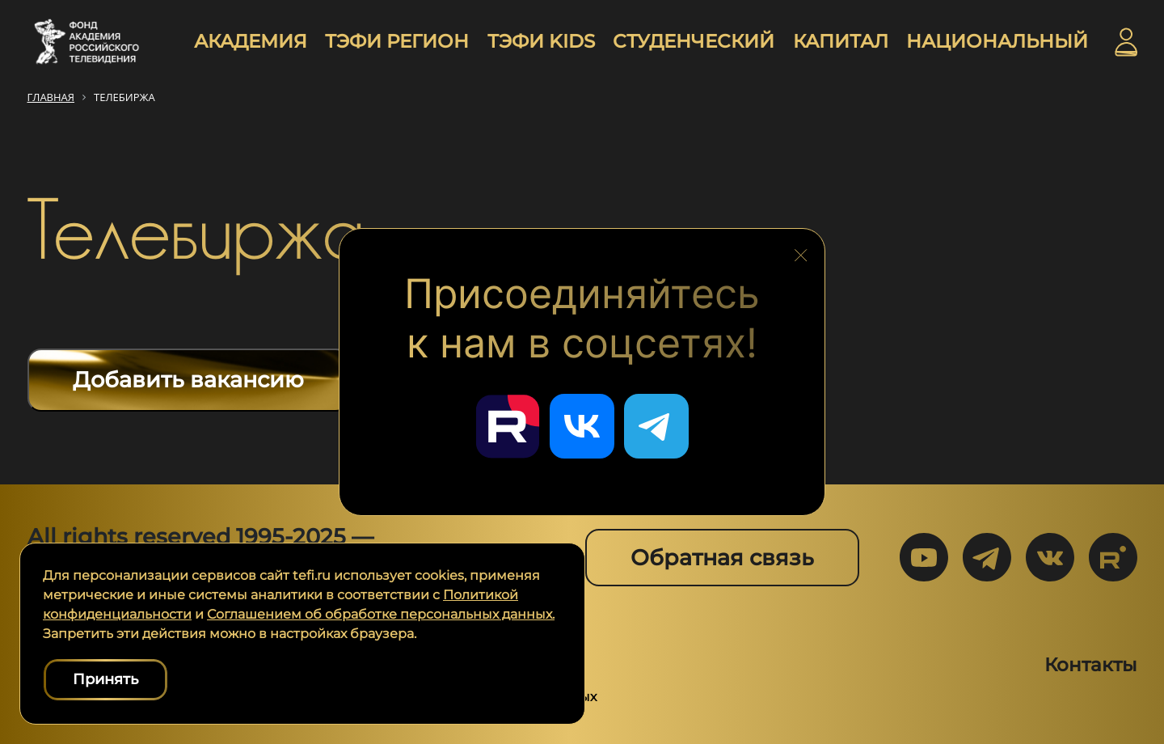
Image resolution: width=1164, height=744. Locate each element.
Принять (105, 679)
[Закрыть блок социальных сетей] (801, 250)
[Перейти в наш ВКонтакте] (582, 426)
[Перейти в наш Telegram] (656, 426)
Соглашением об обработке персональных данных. (381, 614)
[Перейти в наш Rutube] (507, 426)
